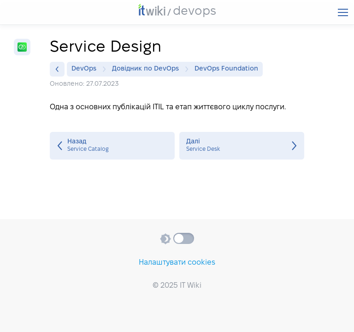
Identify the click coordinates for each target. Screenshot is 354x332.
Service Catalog (112, 146)
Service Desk (241, 146)
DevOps (86, 69)
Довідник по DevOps (147, 69)
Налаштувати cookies (177, 262)
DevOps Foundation (226, 69)
